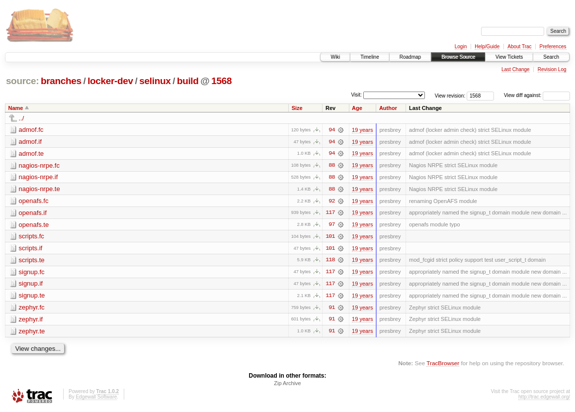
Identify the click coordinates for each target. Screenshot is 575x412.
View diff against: (537, 95)
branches (61, 81)
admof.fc (31, 129)
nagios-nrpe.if (38, 177)
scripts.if (31, 249)
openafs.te (34, 225)
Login (461, 46)
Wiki (335, 57)
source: (22, 81)
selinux (154, 81)
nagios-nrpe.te (39, 189)
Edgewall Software (96, 399)
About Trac (519, 46)
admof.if (30, 141)
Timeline (369, 57)
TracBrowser (442, 365)
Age (357, 108)
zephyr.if (31, 320)
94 (331, 130)
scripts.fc (31, 237)
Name (15, 108)
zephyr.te (32, 332)
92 (331, 202)
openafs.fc (34, 201)
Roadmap (410, 57)
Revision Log (552, 69)
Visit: (356, 95)
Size (297, 108)
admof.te (31, 153)
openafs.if (33, 213)
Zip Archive (287, 385)
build (188, 81)
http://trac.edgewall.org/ (544, 399)
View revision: (450, 95)
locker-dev (110, 81)
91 (331, 309)
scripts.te (32, 261)
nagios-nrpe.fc (39, 165)
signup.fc (32, 273)
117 (330, 213)
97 (331, 225)
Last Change (515, 69)
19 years (362, 130)
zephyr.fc (32, 308)
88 (331, 166)
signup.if (31, 285)
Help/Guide (487, 46)
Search (551, 57)
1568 (221, 81)
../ (21, 118)
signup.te (32, 297)
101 (330, 237)
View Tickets (509, 57)
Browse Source (458, 57)
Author (388, 108)
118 (330, 261)
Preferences (553, 46)
